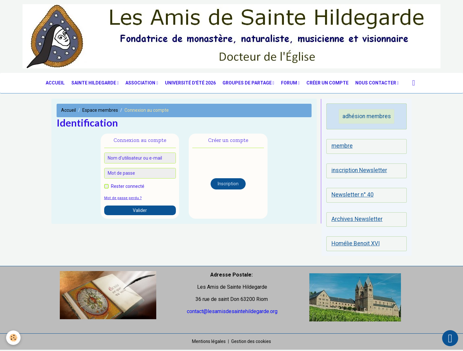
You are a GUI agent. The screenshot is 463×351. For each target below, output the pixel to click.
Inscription (228, 184)
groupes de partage (247, 83)
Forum (289, 83)
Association (140, 83)
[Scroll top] (450, 338)
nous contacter (376, 83)
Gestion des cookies (252, 342)
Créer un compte (327, 83)
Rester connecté (127, 186)
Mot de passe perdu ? (121, 199)
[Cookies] (13, 337)
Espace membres (100, 110)
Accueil (55, 83)
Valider (140, 210)
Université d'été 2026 (190, 83)
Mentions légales (209, 342)
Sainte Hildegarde (94, 83)
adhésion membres (366, 116)
